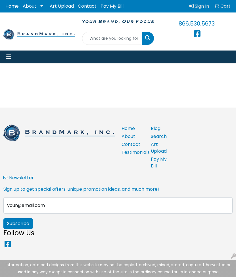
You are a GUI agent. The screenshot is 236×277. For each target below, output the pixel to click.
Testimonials (133, 152)
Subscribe (18, 223)
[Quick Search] (112, 38)
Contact (87, 6)
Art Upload (62, 6)
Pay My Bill (112, 6)
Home (12, 6)
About (29, 6)
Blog (155, 128)
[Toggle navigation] (9, 57)
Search (159, 136)
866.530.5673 (197, 24)
